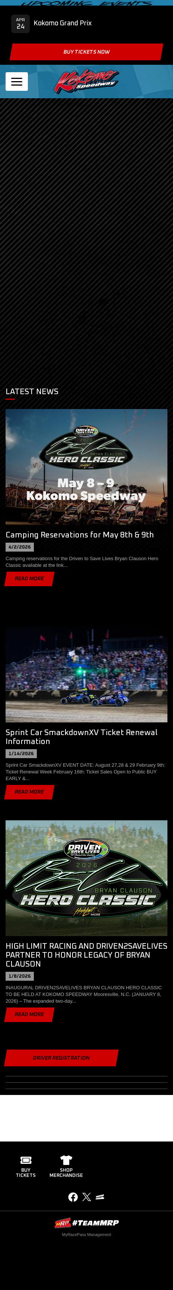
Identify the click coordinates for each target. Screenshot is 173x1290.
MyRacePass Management (86, 1234)
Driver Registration (61, 1058)
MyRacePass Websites (86, 1223)
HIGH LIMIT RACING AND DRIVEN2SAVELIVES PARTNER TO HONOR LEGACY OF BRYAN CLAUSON (86, 955)
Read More (29, 578)
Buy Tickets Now (86, 52)
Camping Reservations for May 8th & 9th (80, 535)
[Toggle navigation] (17, 81)
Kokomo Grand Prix (62, 23)
